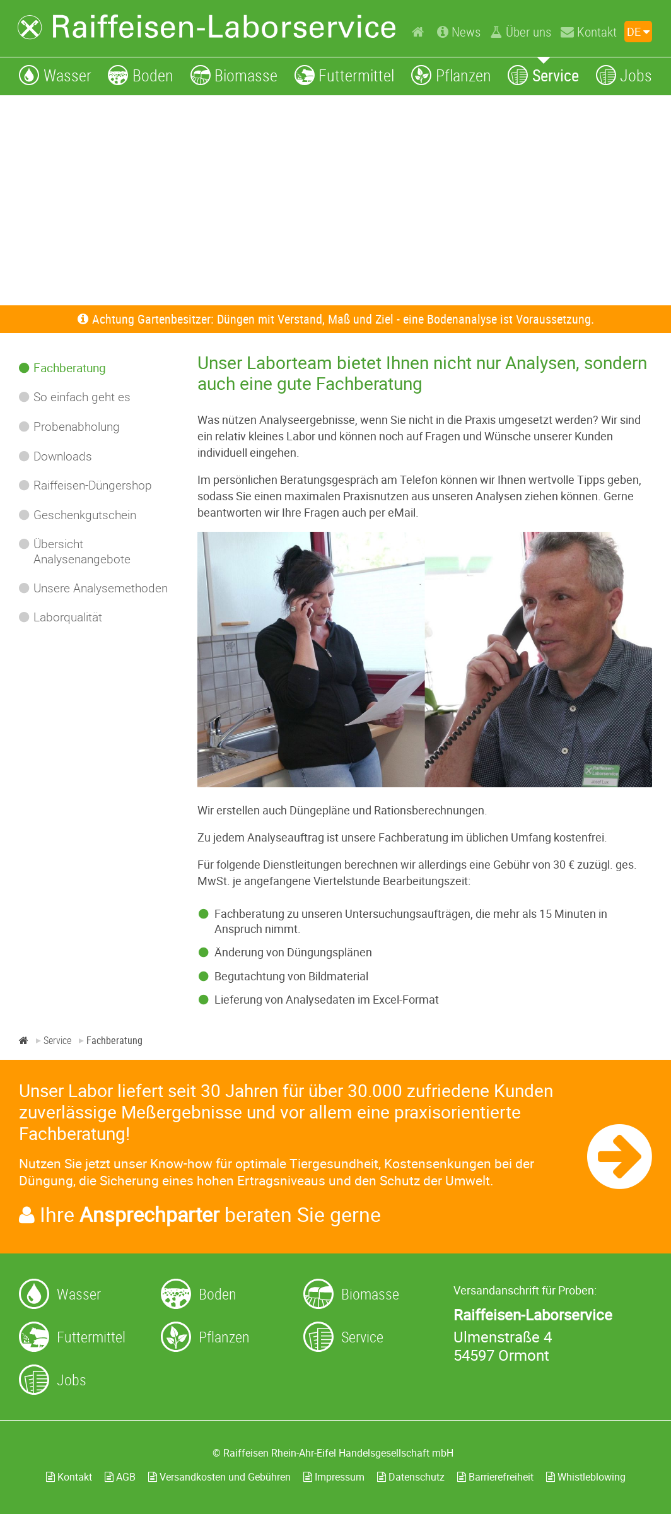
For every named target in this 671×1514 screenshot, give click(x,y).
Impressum (334, 1477)
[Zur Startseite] (207, 27)
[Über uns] (520, 31)
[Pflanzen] (451, 74)
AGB (120, 1477)
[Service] (543, 74)
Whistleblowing (586, 1477)
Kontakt (69, 1477)
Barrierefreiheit (495, 1477)
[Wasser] (55, 74)
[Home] (420, 31)
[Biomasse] (234, 74)
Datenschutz (411, 1477)
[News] (459, 31)
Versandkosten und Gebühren (219, 1477)
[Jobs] (624, 74)
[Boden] (140, 74)
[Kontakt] (589, 31)
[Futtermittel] (345, 74)
